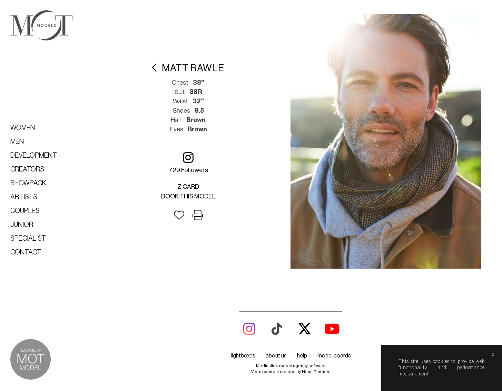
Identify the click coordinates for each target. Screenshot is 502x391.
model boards (334, 356)
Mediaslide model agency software (291, 366)
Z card (188, 187)
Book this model (188, 196)
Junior (21, 224)
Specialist (28, 238)
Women (22, 127)
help (302, 356)
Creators (27, 169)
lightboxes (243, 356)
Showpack (28, 183)
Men (17, 141)
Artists (23, 197)
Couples (25, 210)
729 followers (188, 162)
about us (276, 356)
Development (33, 155)
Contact (25, 252)
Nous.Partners (316, 372)
